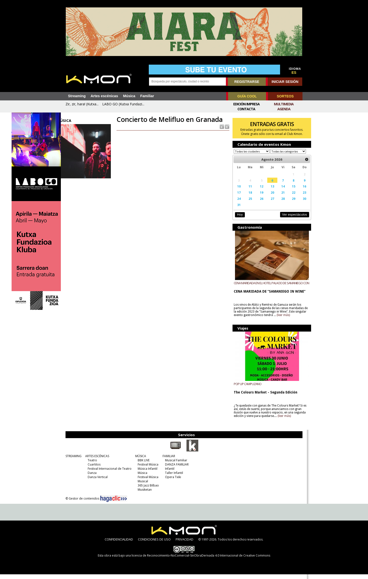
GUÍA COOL (247, 96)
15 (287, 191)
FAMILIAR (167, 461)
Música (129, 96)
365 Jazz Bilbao (147, 490)
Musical (141, 486)
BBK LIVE (142, 465)
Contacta (246, 109)
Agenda (283, 109)
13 (267, 191)
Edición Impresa (246, 104)
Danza (90, 477)
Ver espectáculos (287, 219)
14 (277, 191)
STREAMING (72, 461)
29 (287, 203)
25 (246, 203)
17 (235, 197)
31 (235, 209)
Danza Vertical (96, 482)
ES (294, 73)
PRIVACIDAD (184, 544)
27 (267, 203)
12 (257, 191)
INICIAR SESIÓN (284, 82)
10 (235, 191)
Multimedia (284, 104)
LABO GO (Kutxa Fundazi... (123, 104)
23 (297, 197)
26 (257, 203)
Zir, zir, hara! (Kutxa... (82, 104)
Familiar (147, 96)
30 (297, 203)
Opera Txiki (172, 482)
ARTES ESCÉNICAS (96, 461)
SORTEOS (285, 96)
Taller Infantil (173, 477)
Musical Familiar (175, 465)
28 (277, 203)
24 (235, 203)
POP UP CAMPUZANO (245, 388)
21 (277, 197)
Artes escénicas (104, 96)
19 (257, 197)
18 (246, 197)
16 (297, 191)
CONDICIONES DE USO (154, 544)
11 (246, 191)
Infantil (168, 473)
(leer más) (292, 319)
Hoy (237, 219)
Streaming (77, 96)
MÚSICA (139, 461)
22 (287, 197)
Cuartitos (92, 469)
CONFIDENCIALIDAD (119, 544)
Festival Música (146, 469)
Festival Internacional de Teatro (108, 473)
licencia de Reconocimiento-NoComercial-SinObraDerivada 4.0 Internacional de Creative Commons (201, 560)
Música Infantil (146, 473)
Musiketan (143, 494)
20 (267, 197)
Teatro (91, 465)
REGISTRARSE (246, 82)
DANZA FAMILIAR (175, 469)
